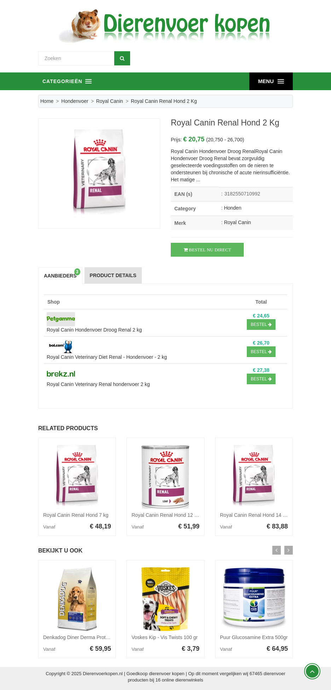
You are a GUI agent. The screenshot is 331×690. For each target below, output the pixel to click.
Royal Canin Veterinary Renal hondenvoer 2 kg (98, 384)
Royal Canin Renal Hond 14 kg (254, 515)
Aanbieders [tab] (62, 273)
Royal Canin (109, 101)
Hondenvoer (74, 101)
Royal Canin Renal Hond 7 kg (75, 515)
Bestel (261, 324)
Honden (232, 208)
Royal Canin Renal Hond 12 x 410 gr (172, 515)
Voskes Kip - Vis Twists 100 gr (165, 637)
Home (46, 101)
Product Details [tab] (113, 275)
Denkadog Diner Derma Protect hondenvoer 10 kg (98, 637)
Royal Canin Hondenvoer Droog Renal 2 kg (94, 330)
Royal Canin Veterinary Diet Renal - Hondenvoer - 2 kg (107, 357)
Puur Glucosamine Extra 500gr (254, 637)
